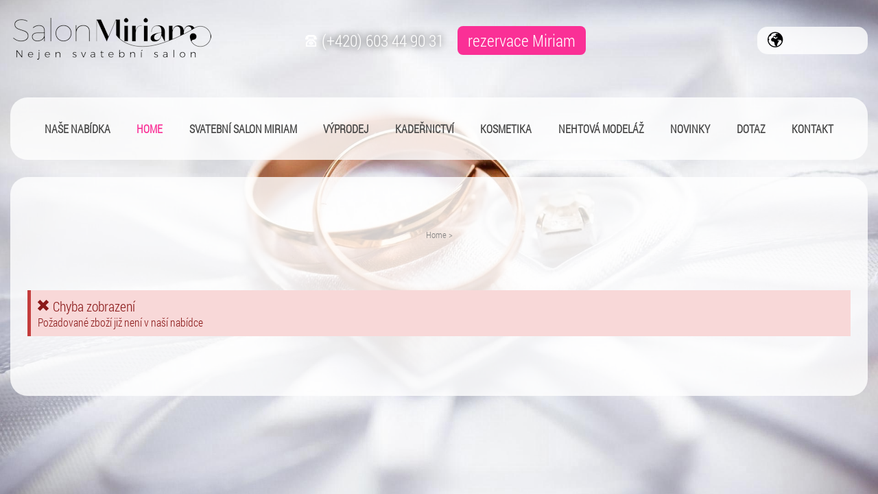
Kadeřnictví (424, 128)
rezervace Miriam (522, 40)
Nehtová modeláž (601, 128)
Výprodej (345, 128)
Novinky (690, 128)
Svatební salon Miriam (243, 128)
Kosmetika (506, 128)
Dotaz (751, 128)
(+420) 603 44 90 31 (373, 40)
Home (436, 234)
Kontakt (812, 128)
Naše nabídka (77, 128)
